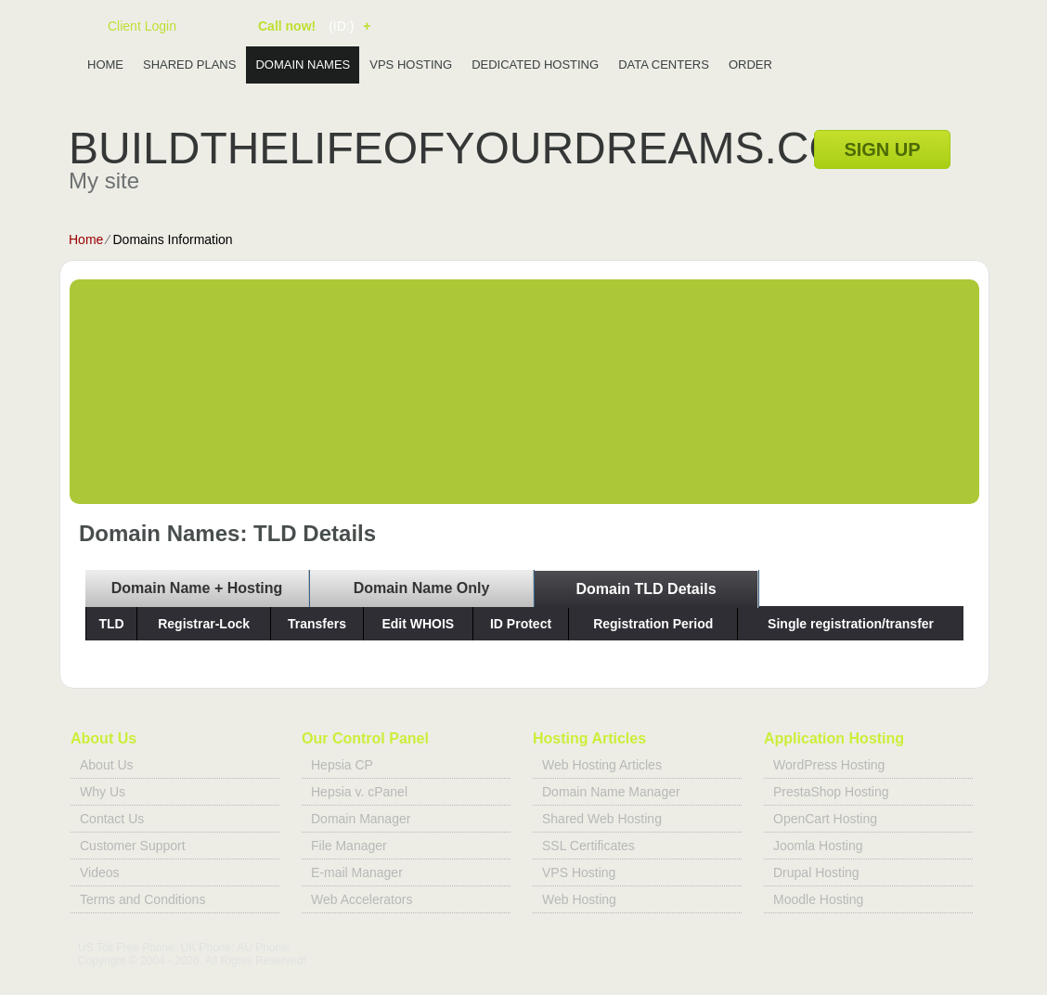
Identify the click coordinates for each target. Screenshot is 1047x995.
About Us (107, 764)
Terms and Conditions (142, 899)
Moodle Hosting (818, 899)
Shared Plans (189, 64)
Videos (100, 872)
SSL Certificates (588, 845)
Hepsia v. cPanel (359, 791)
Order (750, 64)
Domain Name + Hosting (196, 588)
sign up (882, 149)
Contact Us (112, 818)
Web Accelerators (361, 899)
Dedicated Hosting (535, 64)
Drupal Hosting (816, 872)
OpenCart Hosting (825, 818)
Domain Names (302, 64)
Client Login (142, 25)
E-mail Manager (357, 872)
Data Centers (663, 64)
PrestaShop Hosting (831, 791)
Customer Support (133, 845)
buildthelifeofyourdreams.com (475, 148)
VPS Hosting (410, 64)
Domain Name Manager (611, 791)
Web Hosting (579, 899)
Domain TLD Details (645, 589)
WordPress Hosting (829, 764)
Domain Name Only (422, 588)
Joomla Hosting (818, 845)
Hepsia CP (342, 764)
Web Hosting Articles (602, 764)
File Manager (349, 845)
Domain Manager (360, 818)
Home (105, 64)
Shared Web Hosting (602, 818)
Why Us (102, 791)
